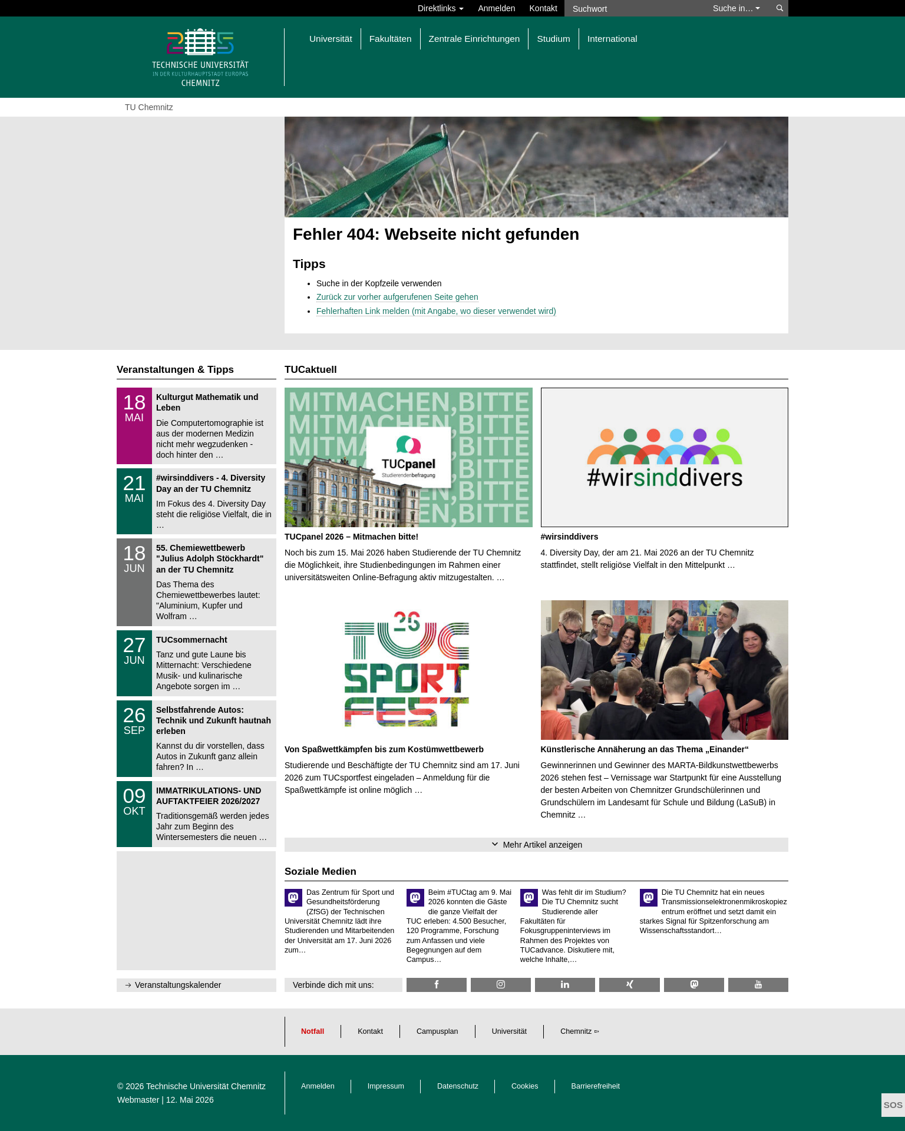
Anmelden (496, 8)
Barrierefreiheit (596, 1086)
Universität (509, 1031)
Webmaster (138, 1099)
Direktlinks (441, 8)
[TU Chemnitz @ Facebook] (437, 984)
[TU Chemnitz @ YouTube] (758, 984)
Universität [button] (330, 39)
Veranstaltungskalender (178, 985)
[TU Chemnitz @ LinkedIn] (565, 984)
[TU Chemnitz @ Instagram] (501, 984)
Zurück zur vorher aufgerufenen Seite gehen (397, 297)
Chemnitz (576, 1031)
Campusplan (437, 1031)
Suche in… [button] (736, 8)
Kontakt (543, 8)
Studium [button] (553, 39)
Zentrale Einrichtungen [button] (474, 39)
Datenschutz (457, 1086)
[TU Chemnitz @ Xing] (629, 984)
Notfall (312, 1031)
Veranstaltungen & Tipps (175, 369)
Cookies (525, 1086)
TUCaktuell (311, 369)
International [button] (612, 39)
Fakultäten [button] (390, 39)
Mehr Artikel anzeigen (543, 844)
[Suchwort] (632, 8)
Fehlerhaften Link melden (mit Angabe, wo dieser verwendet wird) (436, 311)
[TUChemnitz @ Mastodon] (694, 984)
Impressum (386, 1086)
